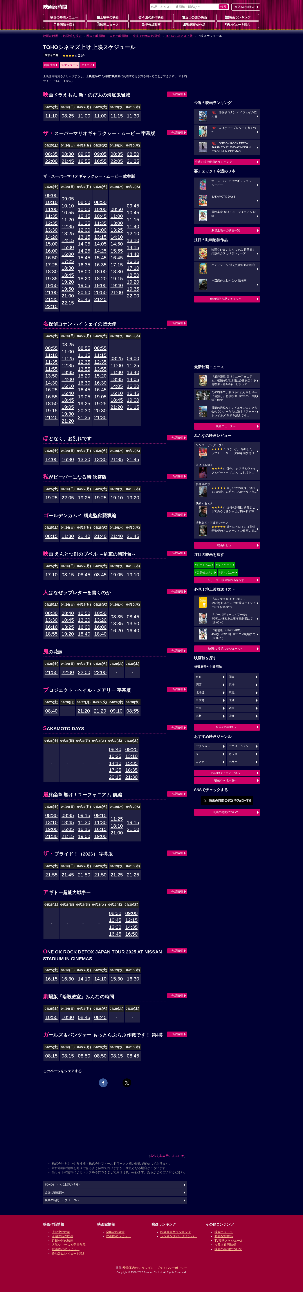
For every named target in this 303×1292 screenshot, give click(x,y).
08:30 (67, 154)
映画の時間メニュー (64, 17)
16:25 (133, 261)
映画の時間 (50, 36)
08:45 (84, 574)
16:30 (84, 383)
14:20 (51, 237)
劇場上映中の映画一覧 (225, 230)
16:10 (67, 386)
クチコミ (87, 65)
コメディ (201, 761)
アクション (203, 746)
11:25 (67, 358)
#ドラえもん (203, 564)
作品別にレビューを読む (69, 1253)
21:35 (133, 161)
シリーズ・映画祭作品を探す (225, 580)
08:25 (67, 116)
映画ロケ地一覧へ (225, 780)
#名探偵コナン (204, 572)
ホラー (233, 761)
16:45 (116, 257)
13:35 (67, 372)
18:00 (84, 271)
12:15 (131, 920)
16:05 (67, 829)
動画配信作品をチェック (226, 299)
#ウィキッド (224, 564)
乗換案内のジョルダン (138, 1268)
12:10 (133, 233)
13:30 (51, 230)
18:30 (51, 271)
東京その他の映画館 (147, 36)
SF (197, 754)
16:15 (84, 829)
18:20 (84, 278)
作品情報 (177, 94)
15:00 (51, 244)
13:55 (84, 369)
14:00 (67, 379)
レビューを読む (237, 24)
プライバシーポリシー (172, 1268)
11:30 (133, 116)
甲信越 (200, 700)
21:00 (51, 292)
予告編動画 (151, 24)
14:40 (133, 254)
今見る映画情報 (225, 1244)
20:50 (84, 292)
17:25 (51, 265)
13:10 (133, 240)
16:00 (51, 251)
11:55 (51, 369)
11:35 (51, 216)
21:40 (84, 536)
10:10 (51, 202)
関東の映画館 (96, 36)
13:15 (84, 237)
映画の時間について (226, 812)
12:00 (84, 230)
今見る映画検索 (244, 7)
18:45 (67, 275)
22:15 (51, 306)
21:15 (133, 407)
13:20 (84, 620)
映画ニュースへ (226, 426)
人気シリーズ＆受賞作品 (69, 1244)
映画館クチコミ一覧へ (225, 773)
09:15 (84, 815)
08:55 (51, 348)
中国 (199, 708)
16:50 (51, 257)
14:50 (116, 244)
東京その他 (51, 55)
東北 (231, 692)
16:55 (84, 161)
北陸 (231, 700)
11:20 (67, 219)
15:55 (116, 251)
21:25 (116, 875)
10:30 (67, 1017)
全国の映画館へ (226, 727)
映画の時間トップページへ (62, 1200)
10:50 (84, 613)
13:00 (116, 223)
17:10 (133, 268)
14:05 (84, 244)
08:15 (51, 536)
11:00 (84, 116)
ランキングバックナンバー (178, 1236)
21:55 (51, 672)
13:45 (67, 822)
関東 (231, 676)
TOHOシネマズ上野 (179, 36)
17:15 (116, 265)
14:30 (51, 383)
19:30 (67, 414)
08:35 (51, 154)
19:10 (116, 497)
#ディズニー (227, 572)
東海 (231, 684)
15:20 (84, 376)
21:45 (67, 161)
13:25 (67, 233)
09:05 (84, 154)
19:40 (116, 285)
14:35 (131, 927)
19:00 (133, 400)
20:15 (115, 777)
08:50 (133, 154)
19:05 (84, 285)
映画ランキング (237, 17)
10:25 (115, 756)
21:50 (133, 829)
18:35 (131, 770)
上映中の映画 (108, 17)
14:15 (67, 240)
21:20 (67, 421)
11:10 (51, 116)
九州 (199, 716)
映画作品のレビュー (65, 1249)
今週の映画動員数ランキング (213, 161)
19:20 (67, 282)
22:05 (116, 161)
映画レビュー (225, 545)
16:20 (133, 386)
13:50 (51, 376)
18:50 (133, 275)
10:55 (67, 212)
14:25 (84, 251)
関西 (199, 684)
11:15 (116, 116)
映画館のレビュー (118, 1236)
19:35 (51, 278)
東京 (199, 676)
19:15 (116, 278)
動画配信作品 (194, 24)
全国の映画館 (115, 1232)
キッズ (233, 754)
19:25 (84, 403)
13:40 (133, 372)
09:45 (133, 206)
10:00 (84, 209)
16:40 (67, 393)
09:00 (133, 358)
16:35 (84, 265)
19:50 (51, 285)
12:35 (51, 223)
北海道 (200, 692)
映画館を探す (64, 24)
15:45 (84, 257)
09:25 (131, 749)
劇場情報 (49, 65)
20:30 (84, 410)
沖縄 (231, 716)
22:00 (51, 161)
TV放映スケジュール (229, 1240)
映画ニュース (108, 24)
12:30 (115, 927)
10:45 (84, 216)
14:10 (116, 237)
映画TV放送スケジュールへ (225, 648)
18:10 (116, 826)
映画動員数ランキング (175, 1232)
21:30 (131, 777)
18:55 (51, 634)
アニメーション (239, 746)
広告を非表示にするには (167, 1156)
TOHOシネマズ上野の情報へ (63, 1184)
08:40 (67, 613)
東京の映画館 (119, 36)
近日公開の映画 (194, 17)
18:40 (84, 634)
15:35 (131, 763)
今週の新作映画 (151, 17)
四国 (231, 708)
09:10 (116, 711)
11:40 (133, 226)
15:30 (116, 979)
